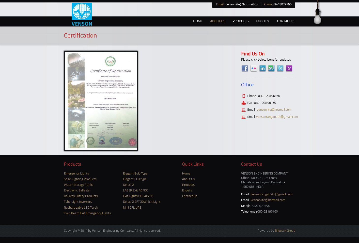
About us (217, 21)
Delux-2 (128, 185)
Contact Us (286, 21)
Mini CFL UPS (132, 207)
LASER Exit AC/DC (135, 190)
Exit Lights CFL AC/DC (138, 196)
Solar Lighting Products (80, 179)
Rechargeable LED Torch (81, 207)
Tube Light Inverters (78, 201)
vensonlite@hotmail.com (243, 4)
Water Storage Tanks (78, 185)
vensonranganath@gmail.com (277, 117)
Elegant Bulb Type (135, 173)
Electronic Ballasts (77, 190)
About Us (188, 179)
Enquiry (263, 21)
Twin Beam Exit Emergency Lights (87, 213)
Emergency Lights (76, 173)
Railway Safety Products (81, 196)
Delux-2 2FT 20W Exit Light (141, 201)
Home (198, 21)
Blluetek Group (285, 230)
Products (241, 21)
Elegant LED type (135, 179)
